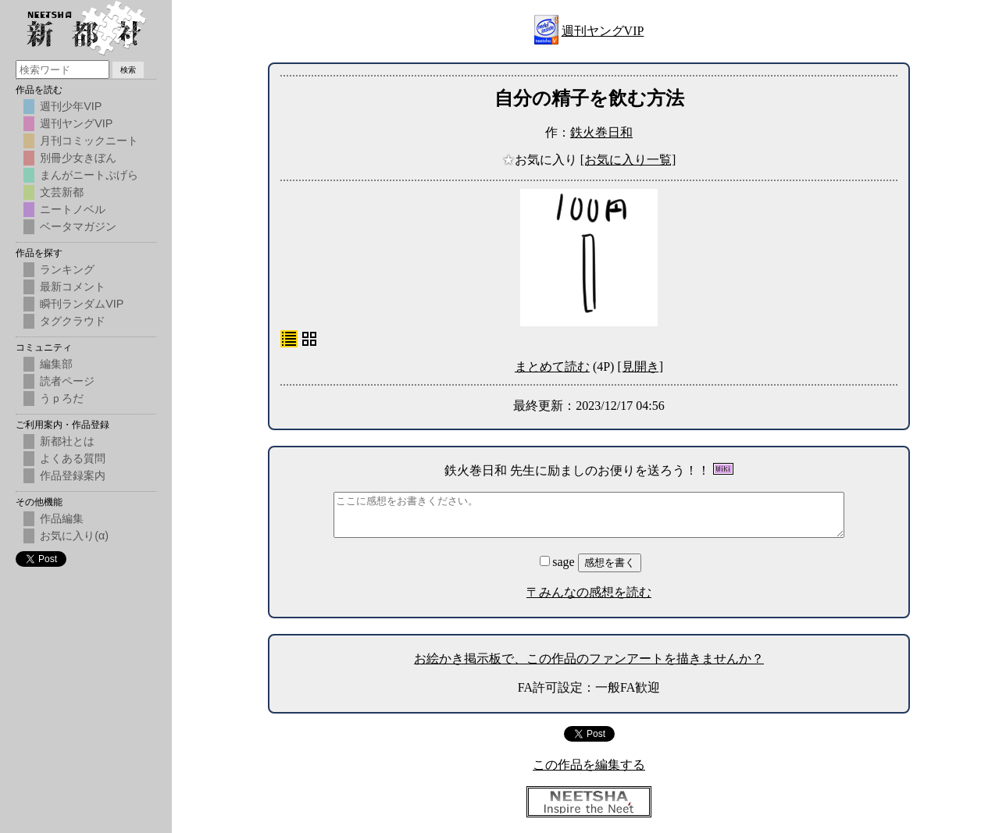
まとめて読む (552, 366)
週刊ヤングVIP (603, 30)
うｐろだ (62, 398)
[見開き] (640, 366)
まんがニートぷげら (89, 175)
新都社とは (67, 441)
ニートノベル (72, 209)
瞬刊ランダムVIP (81, 303)
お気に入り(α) (74, 535)
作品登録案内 (72, 475)
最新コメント (72, 286)
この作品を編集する (589, 764)
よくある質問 (72, 458)
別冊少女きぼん (78, 157)
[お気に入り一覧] (628, 159)
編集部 (56, 364)
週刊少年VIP (71, 106)
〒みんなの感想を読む (588, 592)
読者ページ (67, 381)
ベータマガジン (78, 226)
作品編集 (62, 518)
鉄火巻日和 (601, 132)
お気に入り (541, 159)
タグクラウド (72, 321)
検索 (128, 70)
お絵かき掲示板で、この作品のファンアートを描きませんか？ (589, 658)
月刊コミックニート (89, 140)
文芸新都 (62, 192)
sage (558, 561)
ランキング (67, 269)
